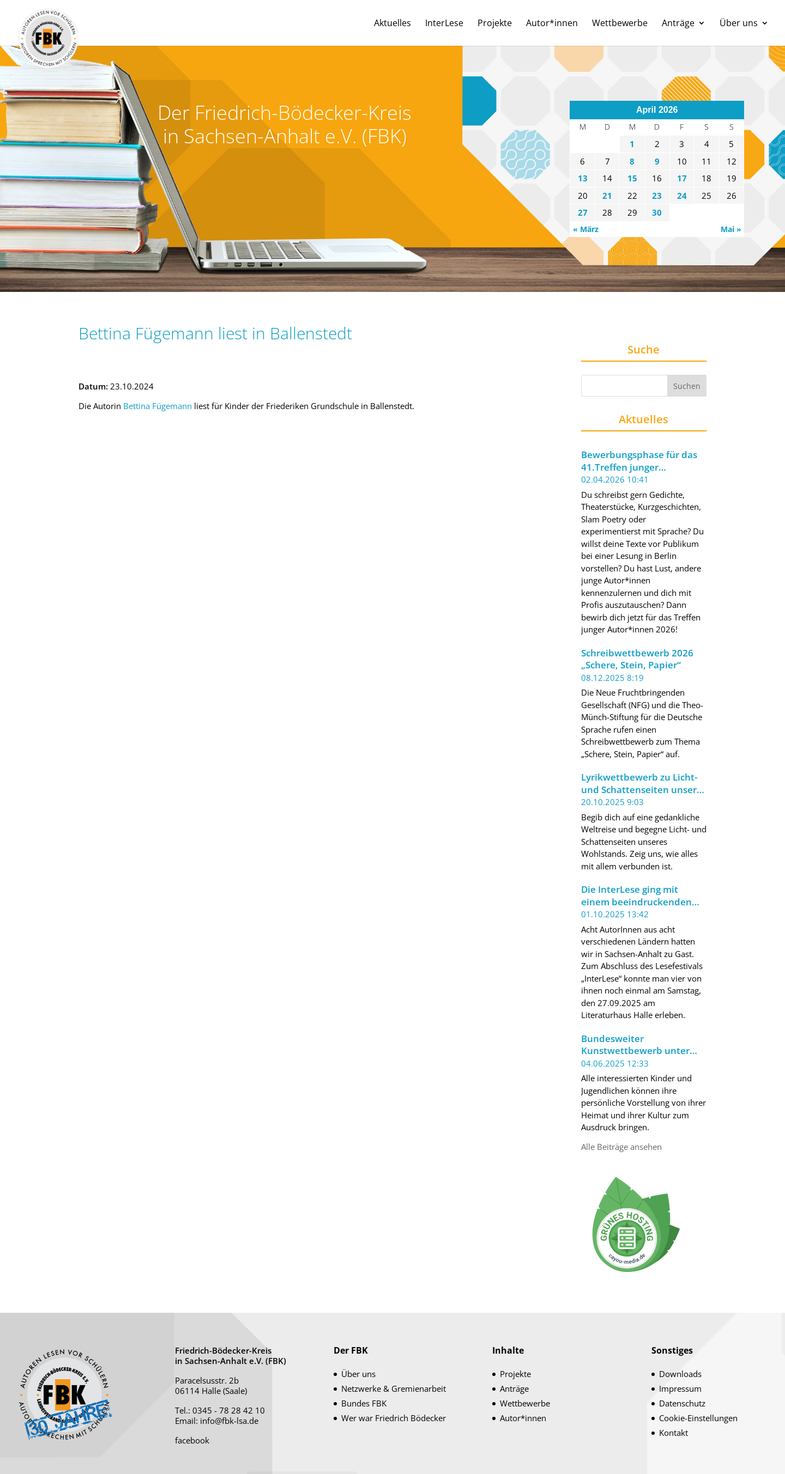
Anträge (678, 24)
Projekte (495, 24)
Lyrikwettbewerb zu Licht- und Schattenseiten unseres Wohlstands (643, 783)
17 (682, 178)
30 (657, 212)
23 (657, 195)
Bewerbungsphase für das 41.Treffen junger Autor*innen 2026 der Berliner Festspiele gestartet (639, 461)
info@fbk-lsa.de (229, 1420)
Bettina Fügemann (157, 405)
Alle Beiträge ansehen (621, 1146)
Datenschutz (682, 1403)
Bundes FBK (364, 1403)
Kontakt (673, 1432)
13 (583, 178)
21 (607, 195)
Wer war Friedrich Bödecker (393, 1417)
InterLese (444, 24)
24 (682, 195)
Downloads (680, 1373)
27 (583, 212)
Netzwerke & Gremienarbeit (393, 1388)
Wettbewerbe (620, 24)
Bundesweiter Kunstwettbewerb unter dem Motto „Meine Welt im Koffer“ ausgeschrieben (641, 1045)
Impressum (680, 1388)
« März (586, 229)
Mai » (731, 229)
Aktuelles (392, 24)
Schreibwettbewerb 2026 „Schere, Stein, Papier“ (637, 659)
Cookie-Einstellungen (698, 1417)
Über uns (739, 24)
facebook (192, 1440)
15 (632, 178)
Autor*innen (552, 24)
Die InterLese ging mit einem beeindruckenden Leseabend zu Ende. (636, 896)
